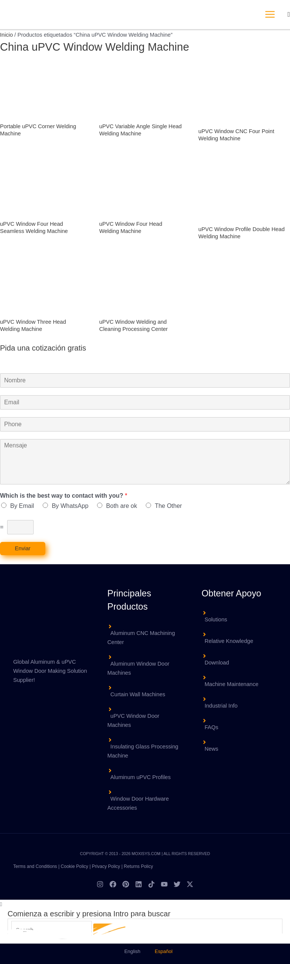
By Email (22, 506)
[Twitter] (177, 884)
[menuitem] (129, 951)
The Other (168, 506)
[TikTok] (151, 884)
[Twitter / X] (190, 884)
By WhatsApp (70, 506)
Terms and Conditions (35, 866)
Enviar (22, 548)
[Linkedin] (138, 884)
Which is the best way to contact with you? (63, 495)
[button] (288, 14)
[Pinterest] (125, 884)
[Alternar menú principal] (270, 14)
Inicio (6, 35)
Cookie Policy (74, 866)
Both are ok (121, 506)
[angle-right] (144, 634)
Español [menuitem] (164, 951)
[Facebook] (113, 884)
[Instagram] (100, 884)
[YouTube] (164, 884)
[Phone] (145, 424)
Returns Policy (138, 866)
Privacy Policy (106, 866)
